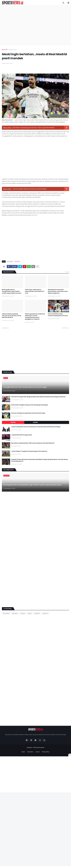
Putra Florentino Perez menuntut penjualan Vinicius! (58, 315)
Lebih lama (65, 328)
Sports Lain (45, 613)
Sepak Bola (17, 261)
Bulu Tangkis (6, 613)
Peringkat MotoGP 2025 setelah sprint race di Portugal (24, 387)
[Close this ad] (69, 755)
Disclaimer (30, 752)
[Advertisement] (18, 25)
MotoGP (29, 613)
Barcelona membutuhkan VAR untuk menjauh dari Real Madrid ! (33, 443)
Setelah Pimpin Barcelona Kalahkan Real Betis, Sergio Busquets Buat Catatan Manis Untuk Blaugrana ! (39, 460)
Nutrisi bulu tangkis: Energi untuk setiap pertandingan (29, 405)
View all (67, 272)
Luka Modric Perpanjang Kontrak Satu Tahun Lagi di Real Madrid (33, 128)
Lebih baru (6, 328)
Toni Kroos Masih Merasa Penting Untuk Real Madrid (29, 189)
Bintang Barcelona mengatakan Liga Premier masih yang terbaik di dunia (11, 291)
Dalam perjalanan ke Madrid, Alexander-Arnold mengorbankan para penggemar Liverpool (35, 316)
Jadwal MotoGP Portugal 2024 (21, 435)
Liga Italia (22, 613)
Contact (37, 752)
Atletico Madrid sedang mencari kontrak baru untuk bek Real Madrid (11, 315)
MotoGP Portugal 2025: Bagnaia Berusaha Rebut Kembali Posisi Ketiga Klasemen (38, 397)
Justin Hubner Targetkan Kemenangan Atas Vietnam (29, 451)
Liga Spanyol (12, 49)
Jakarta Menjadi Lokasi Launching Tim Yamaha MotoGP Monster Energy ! (36, 427)
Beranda (4, 49)
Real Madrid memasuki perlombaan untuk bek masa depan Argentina (58, 291)
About (23, 752)
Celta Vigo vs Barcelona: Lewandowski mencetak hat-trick (35, 291)
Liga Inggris (14, 613)
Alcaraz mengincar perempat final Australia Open (28, 413)
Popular (13, 422)
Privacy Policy (45, 752)
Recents (35, 422)
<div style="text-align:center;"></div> (16, 650)
